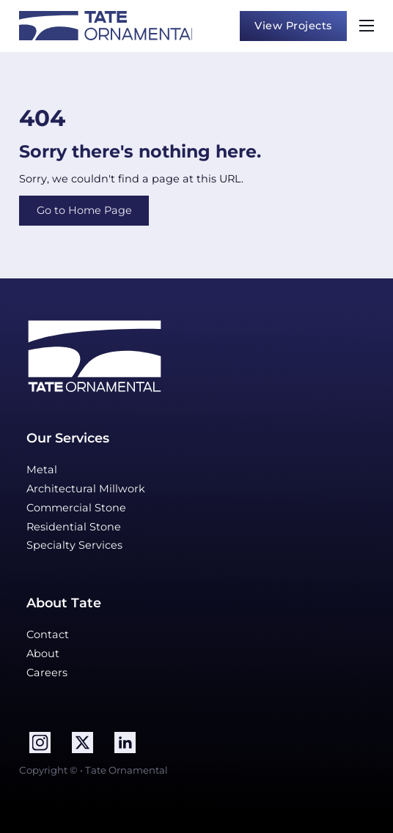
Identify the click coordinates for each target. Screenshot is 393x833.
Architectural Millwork (85, 488)
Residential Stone (73, 526)
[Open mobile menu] (366, 26)
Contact (47, 634)
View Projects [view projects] (293, 25)
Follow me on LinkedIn (18, 731)
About (42, 653)
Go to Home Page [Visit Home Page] (84, 210)
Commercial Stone (76, 507)
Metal (41, 469)
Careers (46, 672)
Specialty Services (74, 545)
